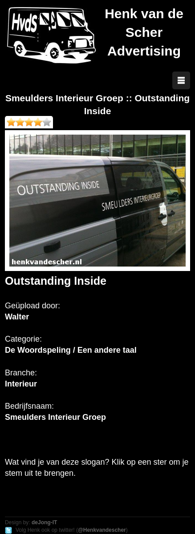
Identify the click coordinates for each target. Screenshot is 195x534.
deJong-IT (44, 522)
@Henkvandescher (102, 530)
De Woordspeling (38, 350)
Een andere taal (107, 350)
